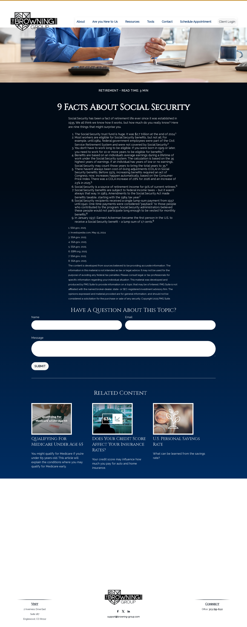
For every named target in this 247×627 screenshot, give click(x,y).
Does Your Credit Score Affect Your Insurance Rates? (119, 444)
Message (37, 337)
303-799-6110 (216, 609)
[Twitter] (123, 611)
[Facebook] (118, 611)
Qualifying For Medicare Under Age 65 (57, 441)
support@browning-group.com (123, 616)
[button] (80, 12)
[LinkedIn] (129, 611)
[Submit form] (40, 366)
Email (128, 317)
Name (35, 317)
